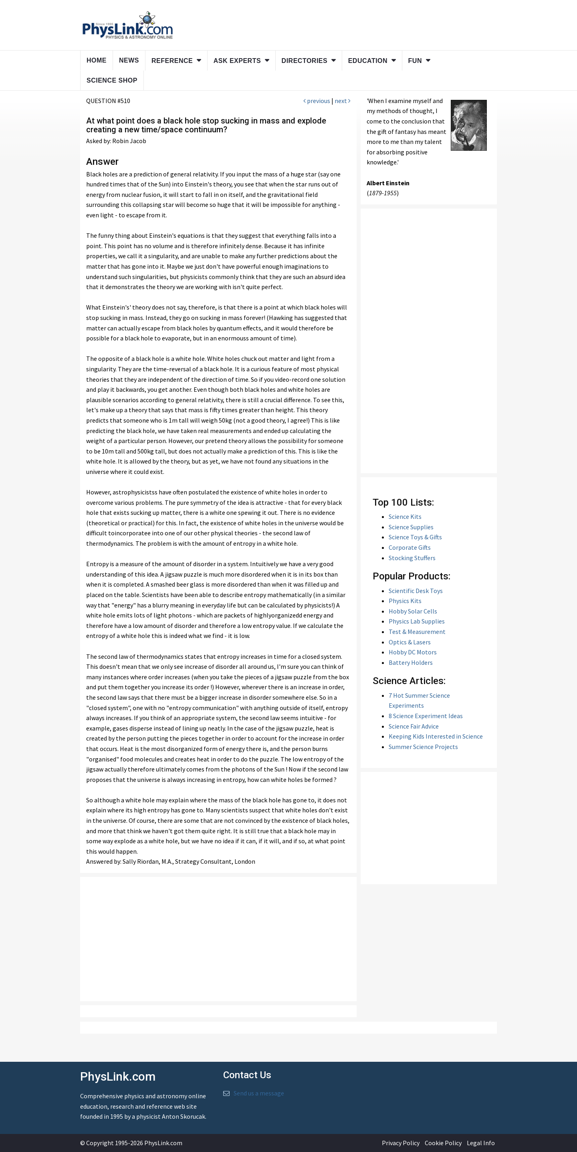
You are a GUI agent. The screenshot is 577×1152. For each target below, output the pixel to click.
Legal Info (481, 1143)
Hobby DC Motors (413, 652)
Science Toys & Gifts (415, 537)
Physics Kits (405, 601)
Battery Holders (411, 662)
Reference (172, 60)
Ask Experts (237, 60)
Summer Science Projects (423, 747)
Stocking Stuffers (412, 558)
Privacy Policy (401, 1143)
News (129, 60)
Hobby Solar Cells (413, 611)
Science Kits (405, 516)
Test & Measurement (417, 632)
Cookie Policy (443, 1143)
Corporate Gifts (410, 547)
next (343, 101)
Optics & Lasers (410, 642)
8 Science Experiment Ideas (426, 716)
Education (367, 60)
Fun (415, 60)
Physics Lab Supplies (417, 621)
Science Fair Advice (414, 726)
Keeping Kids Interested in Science (436, 736)
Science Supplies (411, 527)
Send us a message (259, 1093)
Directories (305, 60)
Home (97, 60)
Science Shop (112, 80)
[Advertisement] (218, 939)
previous (316, 101)
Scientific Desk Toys (416, 591)
